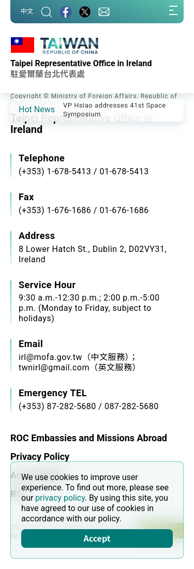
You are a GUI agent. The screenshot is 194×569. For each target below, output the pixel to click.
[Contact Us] (104, 11)
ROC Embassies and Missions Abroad (88, 437)
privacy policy (60, 498)
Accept (97, 538)
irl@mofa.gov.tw (50, 357)
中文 (27, 11)
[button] (26, 109)
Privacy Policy (39, 456)
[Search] (46, 11)
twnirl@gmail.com (54, 367)
